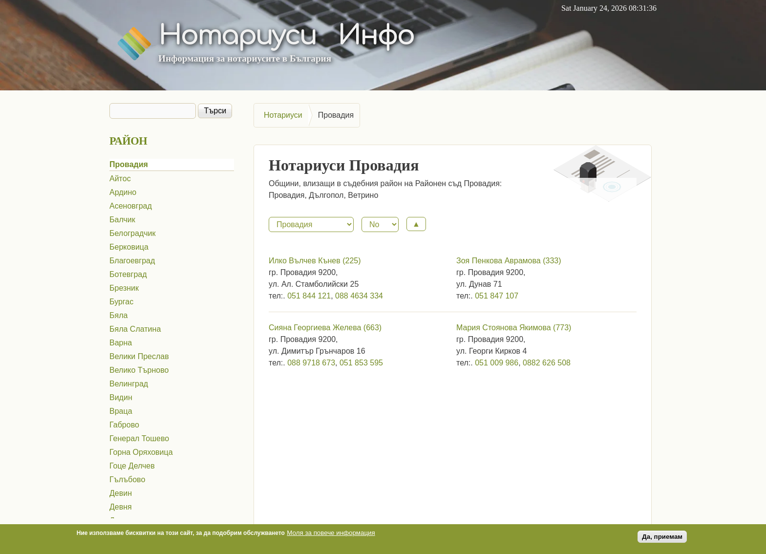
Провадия (128, 164)
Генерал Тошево (139, 438)
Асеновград (130, 206)
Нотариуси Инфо (286, 36)
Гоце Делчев (132, 466)
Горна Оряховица (141, 452)
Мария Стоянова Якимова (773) (513, 327)
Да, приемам (662, 538)
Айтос (120, 178)
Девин (120, 493)
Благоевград (132, 260)
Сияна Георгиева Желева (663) (325, 327)
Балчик (122, 219)
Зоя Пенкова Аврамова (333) (508, 260)
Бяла (118, 315)
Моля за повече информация (331, 534)
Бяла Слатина (135, 329)
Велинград (128, 384)
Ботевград (128, 274)
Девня (120, 507)
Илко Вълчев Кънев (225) (315, 260)
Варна (120, 343)
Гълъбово (127, 479)
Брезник (124, 288)
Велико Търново (139, 370)
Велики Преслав (139, 356)
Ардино (122, 192)
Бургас (121, 302)
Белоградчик (132, 233)
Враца (120, 411)
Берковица (129, 247)
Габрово (124, 425)
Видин (120, 397)
